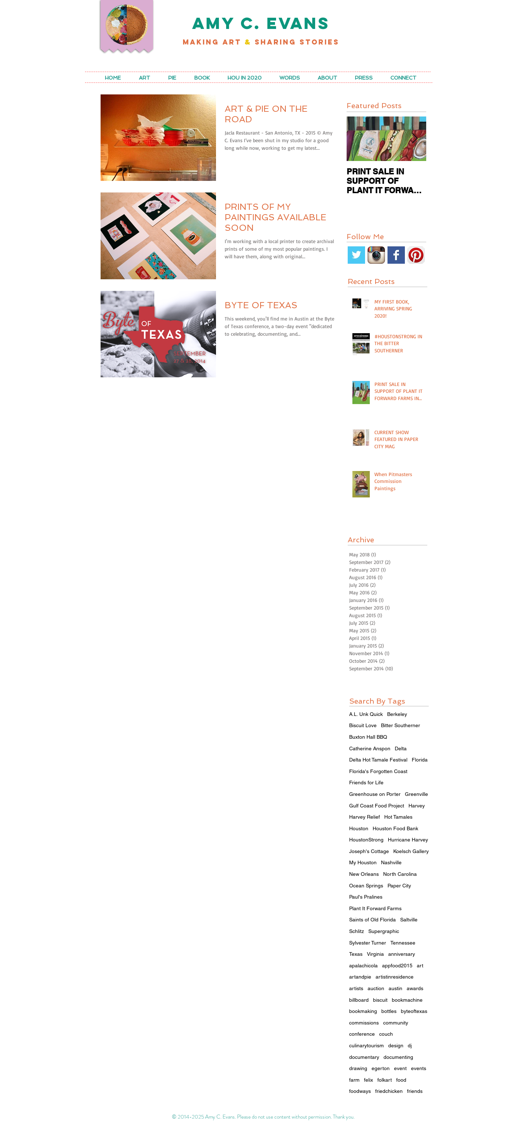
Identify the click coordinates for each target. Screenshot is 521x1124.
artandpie (360, 977)
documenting (398, 1057)
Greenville (416, 794)
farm (354, 1080)
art (420, 965)
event (400, 1068)
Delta (401, 748)
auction (376, 988)
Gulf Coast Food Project (376, 806)
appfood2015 (397, 965)
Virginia (375, 954)
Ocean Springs (366, 885)
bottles (389, 1011)
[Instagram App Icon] (376, 255)
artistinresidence (395, 977)
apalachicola (363, 965)
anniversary (401, 954)
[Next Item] (414, 138)
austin (395, 988)
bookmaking (363, 1011)
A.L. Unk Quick (366, 714)
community (395, 1023)
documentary (364, 1057)
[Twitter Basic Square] (356, 255)
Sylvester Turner (367, 943)
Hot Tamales (398, 817)
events (418, 1068)
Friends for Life (366, 782)
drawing (358, 1068)
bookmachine (407, 1000)
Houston (358, 828)
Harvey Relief (364, 817)
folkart (384, 1080)
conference (362, 1034)
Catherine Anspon (369, 748)
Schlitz (356, 931)
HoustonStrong (366, 840)
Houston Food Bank (395, 828)
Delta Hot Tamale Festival (378, 760)
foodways (360, 1091)
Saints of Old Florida (372, 919)
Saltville (409, 919)
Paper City (399, 885)
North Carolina (400, 874)
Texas (356, 954)
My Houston (363, 862)
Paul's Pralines (365, 897)
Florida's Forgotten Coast (378, 771)
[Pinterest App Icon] (416, 255)
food (401, 1080)
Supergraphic (383, 931)
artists (356, 988)
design (395, 1045)
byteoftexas (414, 1011)
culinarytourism (366, 1045)
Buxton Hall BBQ (368, 737)
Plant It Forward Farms (375, 908)
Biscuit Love (363, 725)
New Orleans (364, 874)
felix (368, 1080)
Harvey (416, 806)
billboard (359, 1000)
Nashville (391, 862)
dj (410, 1045)
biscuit (380, 1000)
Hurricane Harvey (408, 840)
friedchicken (389, 1091)
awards (415, 988)
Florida (420, 760)
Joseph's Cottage (369, 851)
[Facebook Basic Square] (396, 255)
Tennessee (402, 943)
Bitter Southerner (400, 725)
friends (415, 1091)
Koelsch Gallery (411, 851)
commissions (364, 1023)
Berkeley (397, 714)
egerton (381, 1068)
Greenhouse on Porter (375, 794)
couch (386, 1034)
